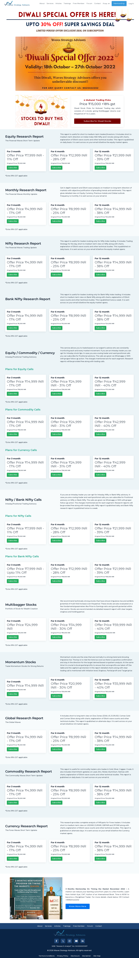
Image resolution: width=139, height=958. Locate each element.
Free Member (77, 4)
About (40, 4)
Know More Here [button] (77, 905)
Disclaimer (87, 955)
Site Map (98, 955)
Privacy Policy (63, 955)
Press (105, 4)
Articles (57, 4)
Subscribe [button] (12, 168)
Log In (131, 4)
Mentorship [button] (119, 3)
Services (48, 4)
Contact (97, 4)
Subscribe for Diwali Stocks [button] (97, 121)
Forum (88, 4)
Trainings (66, 4)
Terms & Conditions (45, 955)
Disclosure (75, 955)
